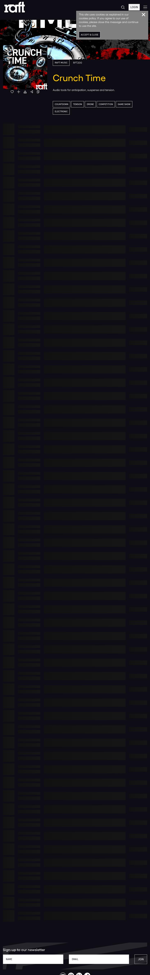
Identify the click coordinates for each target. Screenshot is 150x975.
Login (134, 7)
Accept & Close (89, 34)
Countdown (61, 104)
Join (141, 959)
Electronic (61, 111)
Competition (106, 104)
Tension (77, 104)
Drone (90, 104)
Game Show (124, 104)
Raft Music (61, 62)
